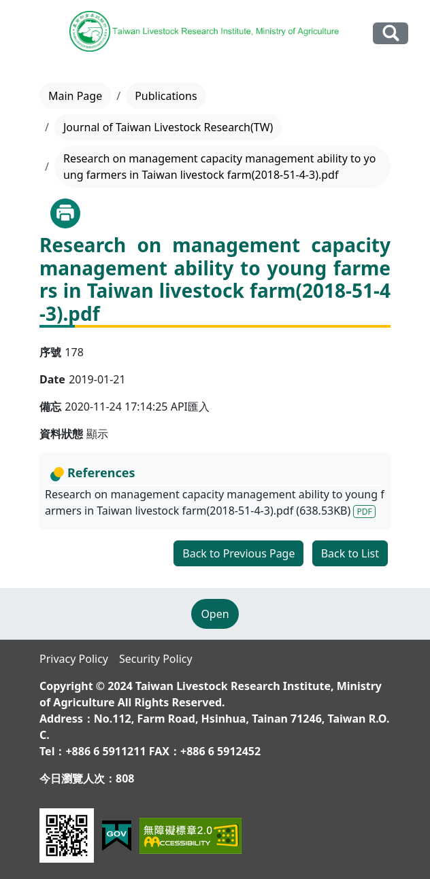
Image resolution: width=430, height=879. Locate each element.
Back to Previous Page (238, 553)
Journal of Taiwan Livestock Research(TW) (168, 127)
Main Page (75, 95)
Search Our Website (390, 33)
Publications (166, 95)
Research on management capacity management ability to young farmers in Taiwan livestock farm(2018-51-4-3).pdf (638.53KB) (214, 502)
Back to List (350, 553)
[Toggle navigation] (30, 34)
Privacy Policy (73, 658)
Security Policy (156, 658)
